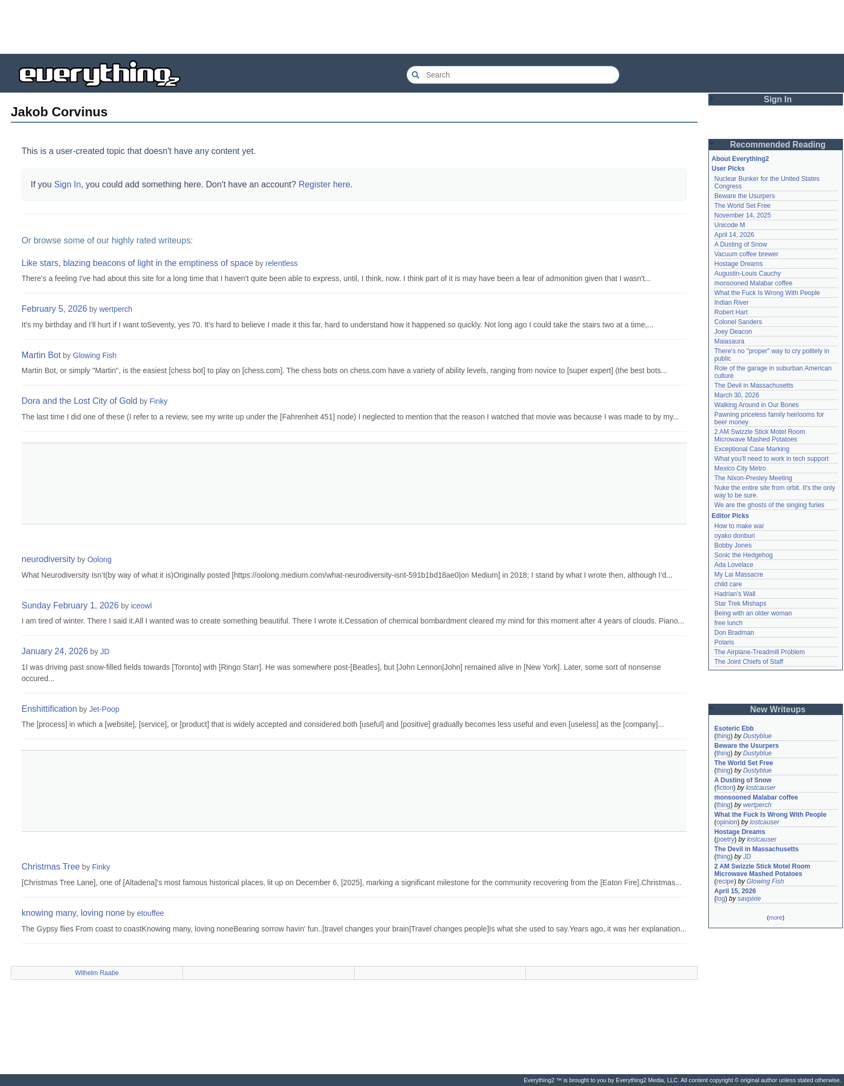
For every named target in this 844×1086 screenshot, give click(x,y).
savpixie (749, 898)
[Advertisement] (422, 27)
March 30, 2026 (736, 395)
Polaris (724, 642)
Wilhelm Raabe (96, 973)
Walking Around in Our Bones (756, 405)
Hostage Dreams (738, 264)
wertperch (115, 309)
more (775, 917)
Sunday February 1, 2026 (70, 605)
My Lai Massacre (738, 574)
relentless (281, 263)
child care (728, 584)
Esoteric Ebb (734, 728)
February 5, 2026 (54, 308)
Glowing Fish (95, 355)
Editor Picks (730, 516)
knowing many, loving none (73, 912)
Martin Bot (41, 355)
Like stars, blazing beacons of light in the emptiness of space (137, 263)
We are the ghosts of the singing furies (769, 505)
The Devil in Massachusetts (753, 385)
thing (723, 736)
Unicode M (729, 225)
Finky (158, 401)
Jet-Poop (104, 709)
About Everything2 (740, 159)
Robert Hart (731, 312)
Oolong (99, 559)
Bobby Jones (732, 545)
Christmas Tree (51, 866)
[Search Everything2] (513, 75)
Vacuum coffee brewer (746, 254)
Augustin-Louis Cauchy (747, 273)
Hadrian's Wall (735, 594)
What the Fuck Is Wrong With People (767, 293)
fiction (724, 787)
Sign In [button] (778, 99)
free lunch (728, 623)
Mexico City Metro (740, 468)
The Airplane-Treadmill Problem (759, 652)
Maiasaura (729, 341)
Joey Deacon (733, 331)
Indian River (731, 302)
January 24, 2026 (55, 651)
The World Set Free (742, 205)
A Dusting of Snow (740, 244)
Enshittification (49, 708)
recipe (725, 881)
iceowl (141, 605)
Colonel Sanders (738, 322)
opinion (726, 822)
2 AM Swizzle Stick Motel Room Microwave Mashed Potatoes (759, 435)
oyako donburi (734, 536)
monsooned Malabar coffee (753, 283)
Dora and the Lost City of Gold (79, 400)
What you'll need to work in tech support (771, 459)
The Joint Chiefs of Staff (748, 661)
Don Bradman (734, 632)
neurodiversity (48, 559)
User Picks (728, 168)
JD (104, 651)
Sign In (67, 184)
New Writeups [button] (778, 709)
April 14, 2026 (734, 235)
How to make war (739, 526)
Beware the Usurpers (744, 196)
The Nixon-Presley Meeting (753, 478)
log (720, 898)
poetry (725, 839)
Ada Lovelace (734, 565)
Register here (324, 184)
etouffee (150, 913)
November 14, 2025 (742, 215)
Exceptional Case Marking (751, 449)
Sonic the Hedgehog (743, 555)
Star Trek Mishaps (740, 603)
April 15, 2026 (735, 891)
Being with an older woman (753, 613)
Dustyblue (757, 736)
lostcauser (761, 787)
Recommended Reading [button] (778, 144)
